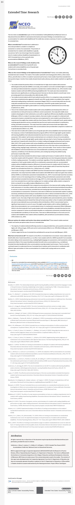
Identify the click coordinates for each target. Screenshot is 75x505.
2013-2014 (27, 267)
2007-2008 (56, 265)
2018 (52, 267)
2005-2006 (45, 265)
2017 (45, 267)
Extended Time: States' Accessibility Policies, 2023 (57, 490)
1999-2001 (25, 265)
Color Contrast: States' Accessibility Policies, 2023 (22, 490)
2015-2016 (37, 267)
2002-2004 (35, 265)
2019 (58, 267)
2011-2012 (18, 267)
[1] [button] (34, 39)
